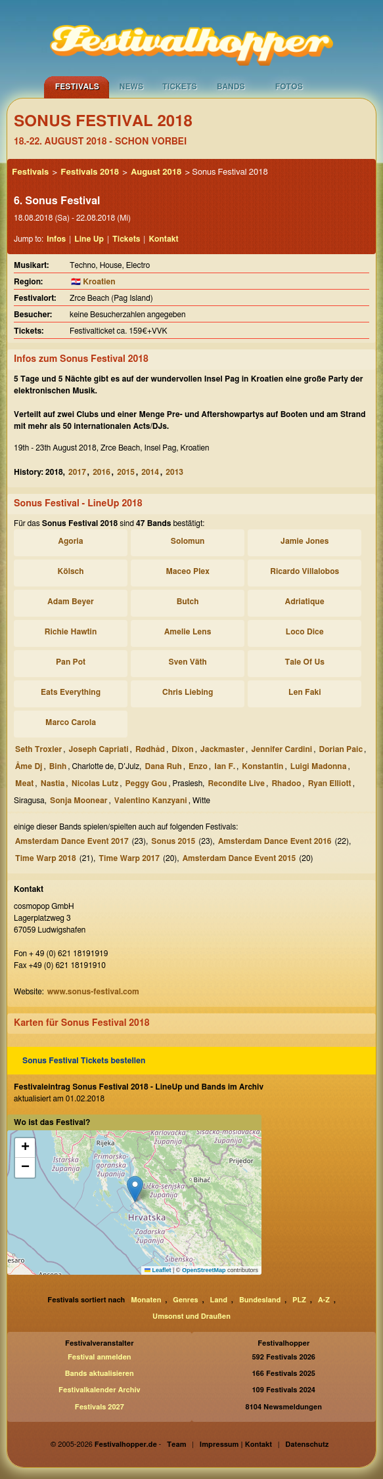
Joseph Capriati (98, 749)
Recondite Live (236, 783)
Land (219, 1300)
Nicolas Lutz (95, 783)
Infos (56, 239)
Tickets (179, 87)
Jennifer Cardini (281, 749)
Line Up (89, 239)
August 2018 (156, 172)
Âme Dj (28, 766)
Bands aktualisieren (99, 1373)
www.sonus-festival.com (93, 992)
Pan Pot (70, 662)
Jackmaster (222, 749)
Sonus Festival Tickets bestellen (83, 1061)
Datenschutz (306, 1444)
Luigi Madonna (318, 766)
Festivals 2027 (99, 1407)
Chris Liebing (187, 692)
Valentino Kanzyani (150, 801)
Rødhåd (150, 749)
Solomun (188, 541)
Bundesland (260, 1300)
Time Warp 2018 (45, 858)
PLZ (299, 1300)
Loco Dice (305, 632)
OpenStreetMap (204, 1270)
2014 (150, 472)
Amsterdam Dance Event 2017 (72, 841)
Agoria (70, 541)
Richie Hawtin (71, 632)
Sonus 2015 (173, 841)
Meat (24, 783)
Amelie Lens (187, 632)
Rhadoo (286, 783)
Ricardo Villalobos (304, 571)
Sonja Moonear (78, 801)
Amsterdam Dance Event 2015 (239, 858)
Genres (185, 1300)
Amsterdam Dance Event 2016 (275, 841)
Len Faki (304, 692)
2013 (174, 472)
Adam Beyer (70, 602)
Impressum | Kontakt (236, 1444)
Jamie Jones (304, 541)
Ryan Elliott (329, 783)
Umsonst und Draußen (191, 1316)
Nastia (53, 783)
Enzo (198, 766)
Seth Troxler (38, 749)
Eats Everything (71, 692)
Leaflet (158, 1270)
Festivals (77, 87)
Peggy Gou (146, 783)
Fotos (289, 87)
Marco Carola (70, 722)
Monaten (146, 1300)
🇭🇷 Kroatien (93, 282)
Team (177, 1444)
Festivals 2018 (89, 172)
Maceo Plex (188, 571)
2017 (77, 472)
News (131, 87)
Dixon (182, 749)
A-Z (324, 1300)
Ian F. (224, 766)
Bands (231, 87)
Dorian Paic (341, 749)
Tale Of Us (305, 662)
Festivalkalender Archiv (99, 1390)
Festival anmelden (99, 1357)
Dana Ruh (163, 766)
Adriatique (305, 602)
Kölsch (71, 571)
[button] (135, 1189)
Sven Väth (187, 662)
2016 (101, 472)
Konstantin (262, 766)
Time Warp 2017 (129, 858)
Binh (57, 766)
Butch (188, 602)
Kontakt (163, 239)
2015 (126, 472)
